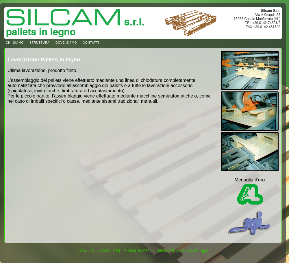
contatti (91, 42)
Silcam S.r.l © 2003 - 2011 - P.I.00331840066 (114, 251)
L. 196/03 (159, 251)
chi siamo (15, 42)
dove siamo (66, 42)
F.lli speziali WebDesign (188, 251)
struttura (39, 42)
